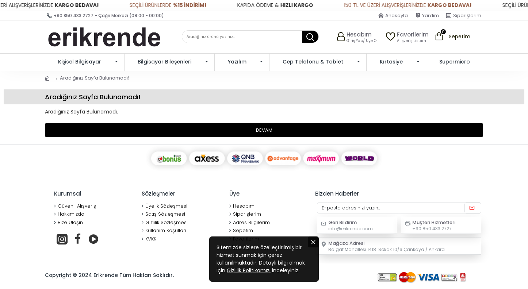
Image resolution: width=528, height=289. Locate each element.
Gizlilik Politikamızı (249, 270)
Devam (264, 130)
